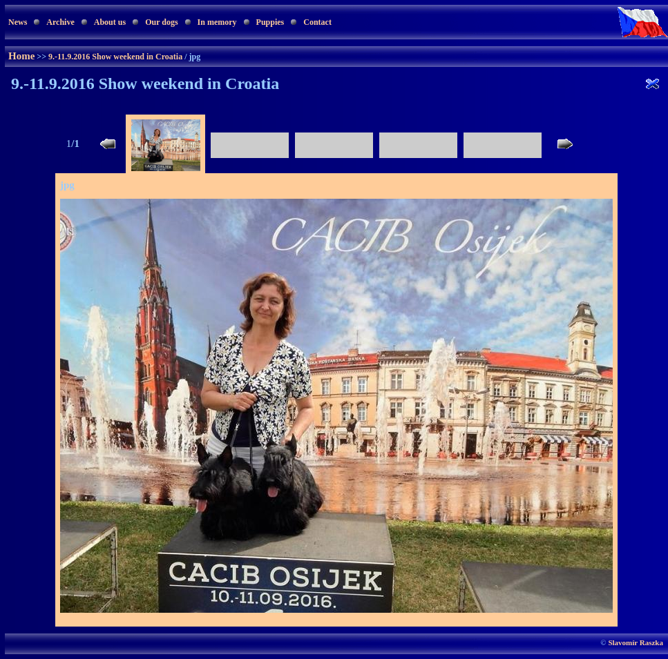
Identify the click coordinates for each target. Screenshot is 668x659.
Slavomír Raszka (635, 642)
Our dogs (161, 22)
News (17, 22)
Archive (60, 22)
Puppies (270, 22)
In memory (217, 22)
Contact (317, 22)
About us (110, 22)
